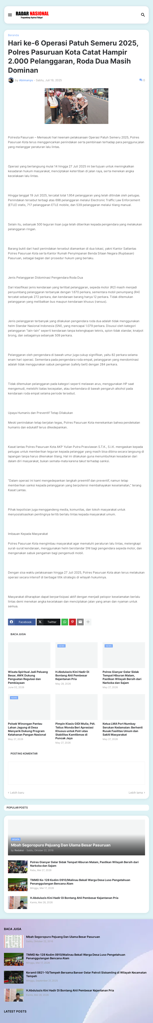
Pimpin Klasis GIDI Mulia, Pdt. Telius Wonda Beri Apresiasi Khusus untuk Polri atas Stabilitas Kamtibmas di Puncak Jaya (75, 731)
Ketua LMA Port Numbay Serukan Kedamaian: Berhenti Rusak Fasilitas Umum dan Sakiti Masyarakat (123, 729)
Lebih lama (136, 792)
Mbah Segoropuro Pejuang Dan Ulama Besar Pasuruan (63, 936)
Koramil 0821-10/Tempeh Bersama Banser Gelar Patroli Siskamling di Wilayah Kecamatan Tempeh (86, 974)
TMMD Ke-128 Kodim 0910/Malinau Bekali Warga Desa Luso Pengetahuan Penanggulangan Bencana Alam (80, 881)
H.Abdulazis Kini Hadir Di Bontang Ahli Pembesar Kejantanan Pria (72, 675)
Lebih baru (17, 792)
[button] (9, 15)
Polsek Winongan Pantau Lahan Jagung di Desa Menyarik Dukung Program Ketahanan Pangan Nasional (27, 729)
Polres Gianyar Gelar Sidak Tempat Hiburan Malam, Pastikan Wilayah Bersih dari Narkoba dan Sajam (122, 677)
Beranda (13, 35)
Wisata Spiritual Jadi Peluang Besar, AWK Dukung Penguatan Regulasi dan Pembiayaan (28, 677)
